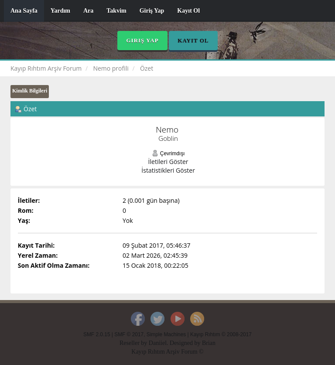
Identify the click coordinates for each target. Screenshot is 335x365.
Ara (88, 10)
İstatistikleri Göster (168, 170)
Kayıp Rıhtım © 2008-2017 (221, 334)
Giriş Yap (152, 10)
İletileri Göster (168, 161)
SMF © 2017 (129, 334)
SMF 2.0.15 (96, 334)
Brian (208, 343)
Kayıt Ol (188, 10)
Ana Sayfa (24, 10)
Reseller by (134, 343)
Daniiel (158, 343)
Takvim (116, 10)
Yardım (60, 10)
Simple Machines (166, 334)
